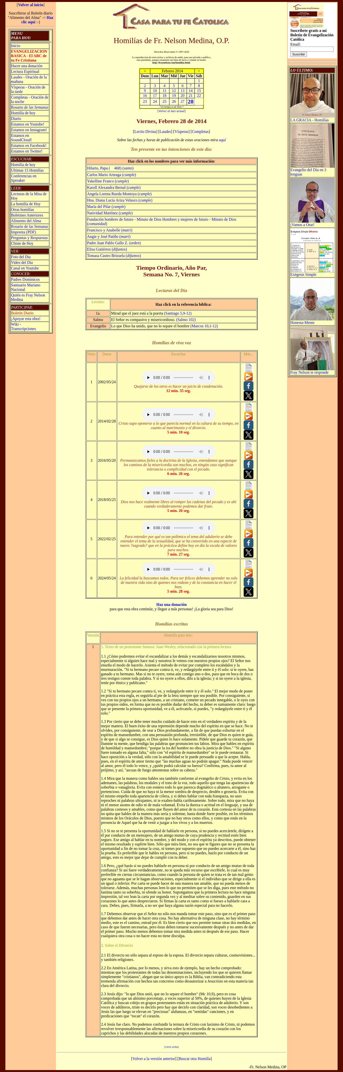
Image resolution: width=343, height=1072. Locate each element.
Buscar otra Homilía (195, 1059)
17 (155, 95)
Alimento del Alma (26, 221)
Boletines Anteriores (27, 215)
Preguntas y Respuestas (29, 238)
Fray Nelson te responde (312, 370)
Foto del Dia (21, 257)
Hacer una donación (26, 66)
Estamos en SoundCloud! (21, 137)
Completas (200, 131)
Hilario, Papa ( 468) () (110, 168)
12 (174, 91)
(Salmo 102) (186, 320)
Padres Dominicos (25, 279)
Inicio (15, 46)
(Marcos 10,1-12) (204, 326)
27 (183, 101)
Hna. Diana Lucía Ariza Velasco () (119, 200)
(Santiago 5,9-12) (178, 313)
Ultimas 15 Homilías (27, 170)
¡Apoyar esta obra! (25, 319)
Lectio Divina (145, 131)
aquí (222, 140)
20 (183, 95)
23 (145, 101)
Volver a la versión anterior (153, 1059)
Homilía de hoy (23, 113)
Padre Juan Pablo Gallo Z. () (114, 243)
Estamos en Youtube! (27, 124)
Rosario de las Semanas (29, 226)
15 (199, 91)
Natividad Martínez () (110, 213)
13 (183, 91)
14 (191, 91)
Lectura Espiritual (25, 71)
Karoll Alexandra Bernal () (114, 187)
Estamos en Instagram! (29, 130)
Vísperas (181, 131)
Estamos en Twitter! (26, 151)
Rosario (29, 107)
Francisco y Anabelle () (109, 230)
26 (174, 101)
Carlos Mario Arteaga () (111, 175)
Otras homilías (22, 209)
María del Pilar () (106, 206)
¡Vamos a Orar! (312, 223)
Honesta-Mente (312, 321)
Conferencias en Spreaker (24, 178)
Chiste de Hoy (22, 243)
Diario (16, 118)
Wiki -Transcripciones (23, 326)
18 (164, 95)
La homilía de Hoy (25, 204)
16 (145, 95)
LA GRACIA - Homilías (312, 118)
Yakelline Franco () (108, 181)
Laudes (165, 131)
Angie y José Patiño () (109, 236)
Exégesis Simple (312, 273)
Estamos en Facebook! (29, 145)
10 (155, 91)
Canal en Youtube (25, 268)
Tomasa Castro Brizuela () (114, 256)
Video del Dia (22, 262)
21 (191, 95)
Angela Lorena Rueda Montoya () (119, 194)
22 (199, 95)
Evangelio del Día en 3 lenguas (312, 170)
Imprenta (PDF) (23, 232)
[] (171, 111)
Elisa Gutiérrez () (107, 249)
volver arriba (171, 1047)
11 (164, 91)
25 (164, 101)
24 (155, 101)
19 (174, 95)
